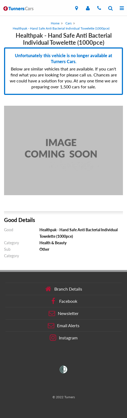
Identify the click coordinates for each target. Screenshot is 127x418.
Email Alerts (63, 325)
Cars (68, 23)
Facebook (63, 301)
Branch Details (63, 289)
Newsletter (64, 313)
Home (55, 23)
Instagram (64, 338)
